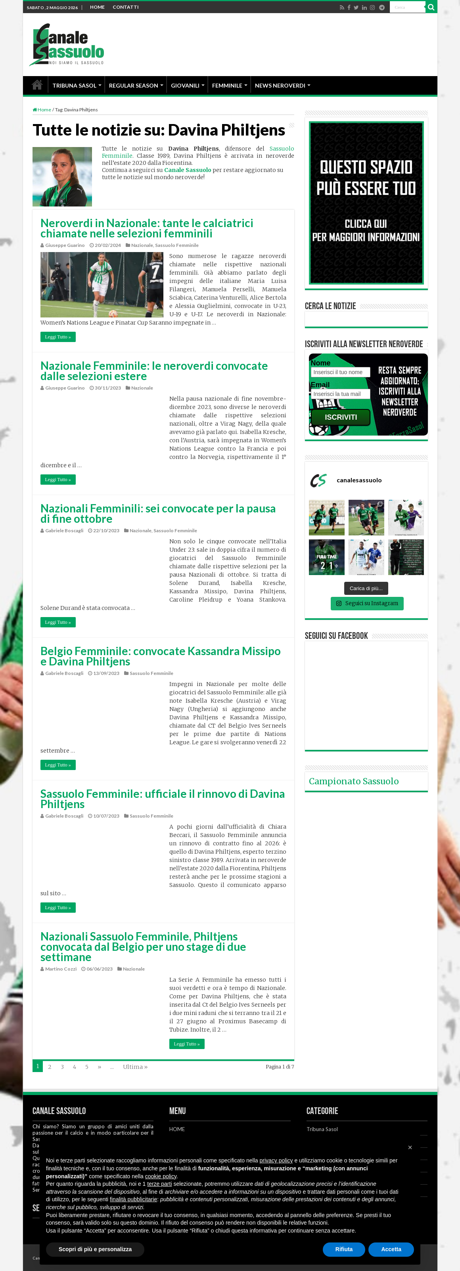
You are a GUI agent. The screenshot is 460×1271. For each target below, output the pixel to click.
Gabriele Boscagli (64, 530)
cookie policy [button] (160, 1176)
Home (42, 110)
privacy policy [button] (276, 1160)
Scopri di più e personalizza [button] (95, 1249)
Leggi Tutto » (58, 337)
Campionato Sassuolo (354, 781)
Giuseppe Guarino (65, 245)
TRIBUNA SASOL (74, 85)
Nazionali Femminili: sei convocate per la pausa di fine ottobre (158, 513)
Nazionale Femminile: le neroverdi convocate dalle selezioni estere (154, 370)
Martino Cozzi (61, 969)
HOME (97, 7)
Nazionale (142, 245)
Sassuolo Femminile (177, 245)
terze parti (159, 1184)
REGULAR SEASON (133, 85)
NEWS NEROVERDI (280, 85)
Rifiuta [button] (344, 1249)
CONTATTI (126, 7)
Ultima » (135, 1066)
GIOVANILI (185, 85)
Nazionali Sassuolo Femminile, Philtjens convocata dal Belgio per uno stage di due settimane (143, 946)
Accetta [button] (391, 1249)
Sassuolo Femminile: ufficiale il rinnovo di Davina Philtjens (162, 798)
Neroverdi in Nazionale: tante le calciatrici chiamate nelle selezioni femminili (146, 228)
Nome (321, 363)
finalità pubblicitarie (133, 1199)
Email (320, 384)
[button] (410, 1147)
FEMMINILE (227, 85)
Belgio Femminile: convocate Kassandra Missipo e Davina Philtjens (160, 656)
